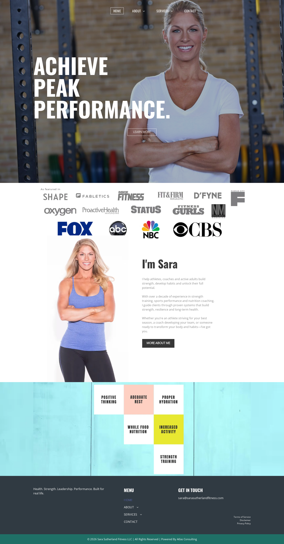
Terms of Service (242, 516)
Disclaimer (245, 520)
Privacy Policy (244, 523)
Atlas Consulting (187, 539)
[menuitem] (119, 10)
